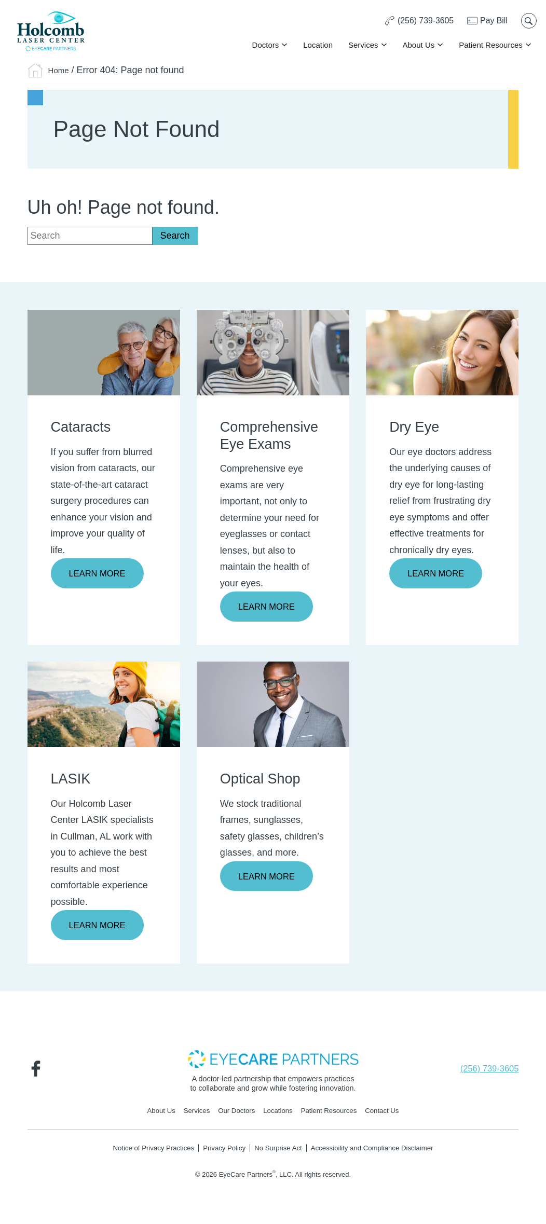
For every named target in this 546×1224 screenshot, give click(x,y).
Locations (278, 1113)
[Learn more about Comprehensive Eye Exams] (273, 352)
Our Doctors (233, 1113)
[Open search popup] (528, 22)
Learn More (100, 574)
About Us (418, 45)
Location (317, 45)
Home (60, 70)
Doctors (264, 45)
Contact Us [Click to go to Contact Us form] (390, 1113)
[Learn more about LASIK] (104, 704)
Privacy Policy (220, 1151)
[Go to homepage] (51, 32)
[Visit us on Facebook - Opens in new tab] (38, 1070)
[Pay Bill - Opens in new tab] (486, 21)
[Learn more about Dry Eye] (442, 352)
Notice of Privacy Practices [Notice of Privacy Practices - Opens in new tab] (143, 1151)
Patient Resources (490, 45)
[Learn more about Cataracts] (104, 352)
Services (362, 45)
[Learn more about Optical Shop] (273, 704)
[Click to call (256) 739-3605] (416, 21)
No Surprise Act (278, 1151)
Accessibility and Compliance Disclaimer (380, 1151)
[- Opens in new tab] (273, 1060)
